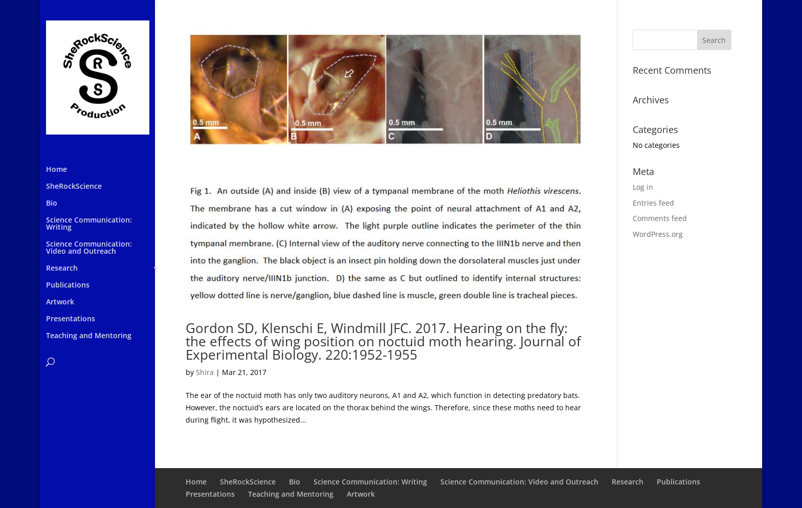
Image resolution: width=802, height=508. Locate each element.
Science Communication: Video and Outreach (89, 248)
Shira (205, 372)
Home (56, 170)
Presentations (70, 319)
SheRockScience (74, 187)
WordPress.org (658, 234)
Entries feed (653, 203)
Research (62, 268)
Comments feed (660, 218)
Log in (643, 187)
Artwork (60, 302)
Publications (68, 285)
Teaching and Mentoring (88, 336)
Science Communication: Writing (89, 224)
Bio (51, 204)
